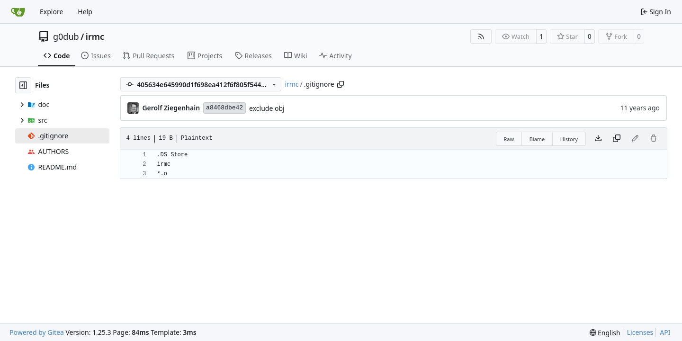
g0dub (66, 36)
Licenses (640, 332)
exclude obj (267, 108)
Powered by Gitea (36, 332)
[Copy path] (340, 84)
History (569, 139)
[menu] (605, 332)
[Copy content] (616, 139)
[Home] (18, 11)
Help (85, 11)
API (665, 332)
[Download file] (598, 139)
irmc (95, 36)
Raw (509, 139)
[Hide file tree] (23, 85)
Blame (537, 139)
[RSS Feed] (481, 36)
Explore (51, 11)
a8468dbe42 (224, 107)
